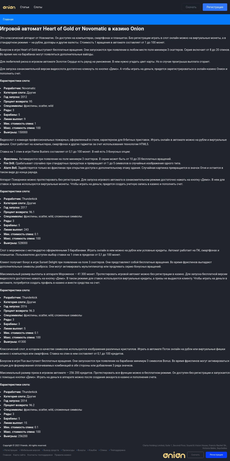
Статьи (25, 7)
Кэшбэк (93, 450)
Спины (103, 450)
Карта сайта (19, 455)
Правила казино (62, 455)
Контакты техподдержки (40, 455)
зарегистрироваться (180, 68)
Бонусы (82, 450)
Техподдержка (117, 450)
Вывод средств (51, 450)
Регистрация (215, 7)
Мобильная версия (30, 450)
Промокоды (68, 450)
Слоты (38, 7)
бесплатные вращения (56, 360)
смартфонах (60, 144)
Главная (7, 455)
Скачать (191, 7)
